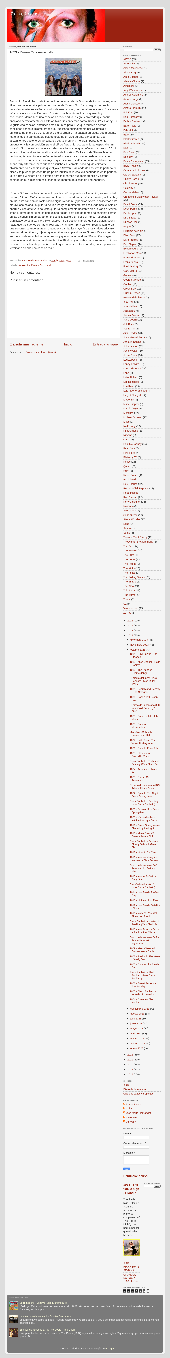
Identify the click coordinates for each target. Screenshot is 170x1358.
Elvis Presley (130, 239)
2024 (130, 630)
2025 (130, 625)
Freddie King (130, 266)
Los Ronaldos (131, 381)
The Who (128, 586)
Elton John (129, 235)
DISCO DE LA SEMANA (131, 1269)
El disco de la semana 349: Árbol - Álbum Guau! (145, 787)
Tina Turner (129, 594)
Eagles (127, 226)
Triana (126, 599)
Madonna (128, 399)
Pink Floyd (129, 452)
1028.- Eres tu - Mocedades (138, 726)
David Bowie (130, 204)
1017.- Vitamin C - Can (143, 852)
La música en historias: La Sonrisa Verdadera (45, 1316)
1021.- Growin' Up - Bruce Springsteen (144, 811)
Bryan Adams (130, 165)
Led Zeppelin (130, 359)
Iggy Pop (128, 301)
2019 (130, 1069)
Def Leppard (130, 213)
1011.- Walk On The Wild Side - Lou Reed (144, 915)
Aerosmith (24, 265)
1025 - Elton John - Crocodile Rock (140, 755)
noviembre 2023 (139, 644)
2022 (130, 1054)
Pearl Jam (129, 448)
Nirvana (127, 435)
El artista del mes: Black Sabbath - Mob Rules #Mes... (143, 681)
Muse (126, 421)
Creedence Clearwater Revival (140, 196)
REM (126, 470)
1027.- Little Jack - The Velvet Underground (143, 742)
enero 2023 (137, 1048)
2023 (130, 635)
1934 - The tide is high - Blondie (131, 1189)
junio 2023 (136, 1023)
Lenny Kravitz (131, 364)
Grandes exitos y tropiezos (138, 1093)
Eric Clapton (130, 244)
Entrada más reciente (26, 344)
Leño (126, 373)
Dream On (37, 265)
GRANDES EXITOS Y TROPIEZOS (130, 1277)
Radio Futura (130, 475)
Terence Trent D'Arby (135, 537)
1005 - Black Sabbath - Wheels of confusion (143, 993)
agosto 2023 (137, 1013)
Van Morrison (130, 608)
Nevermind (132, 1117)
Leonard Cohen (132, 368)
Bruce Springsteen (133, 161)
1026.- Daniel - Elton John (144, 748)
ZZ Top (127, 612)
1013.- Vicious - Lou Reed (144, 900)
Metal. (47, 265)
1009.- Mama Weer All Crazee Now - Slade (142, 950)
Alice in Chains (131, 81)
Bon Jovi (128, 156)
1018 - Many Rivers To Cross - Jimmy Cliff (142, 835)
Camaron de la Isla (134, 170)
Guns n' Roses (131, 293)
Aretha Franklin (132, 107)
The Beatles (130, 550)
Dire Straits (129, 217)
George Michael (132, 279)
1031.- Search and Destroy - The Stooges (145, 691)
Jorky (129, 1108)
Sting (126, 523)
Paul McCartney (132, 444)
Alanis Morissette (133, 68)
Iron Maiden (130, 306)
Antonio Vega (130, 99)
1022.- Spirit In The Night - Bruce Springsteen (145, 795)
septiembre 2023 (140, 1008)
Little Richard (130, 377)
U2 (125, 603)
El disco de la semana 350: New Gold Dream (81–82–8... (145, 708)
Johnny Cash (130, 350)
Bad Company (131, 116)
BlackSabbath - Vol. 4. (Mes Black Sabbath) (142, 886)
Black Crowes (131, 139)
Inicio (68, 344)
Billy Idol (128, 130)
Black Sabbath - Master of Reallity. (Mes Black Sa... (145, 923)
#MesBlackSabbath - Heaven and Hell (141, 734)
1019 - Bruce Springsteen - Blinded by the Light (145, 827)
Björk (126, 134)
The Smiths (129, 581)
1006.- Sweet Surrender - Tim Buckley (144, 985)
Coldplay (128, 187)
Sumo (126, 532)
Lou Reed (128, 386)
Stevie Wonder (131, 519)
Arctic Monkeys (132, 103)
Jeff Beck (128, 324)
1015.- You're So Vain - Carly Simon (143, 878)
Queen (127, 466)
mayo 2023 (137, 1028)
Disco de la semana (134, 1089)
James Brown (131, 315)
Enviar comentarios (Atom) (41, 352)
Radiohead (129, 479)
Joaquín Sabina (132, 341)
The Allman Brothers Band (138, 541)
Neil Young (129, 426)
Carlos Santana (132, 174)
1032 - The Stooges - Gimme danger (142, 671)
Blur (125, 147)
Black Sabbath (131, 143)
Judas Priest (130, 355)
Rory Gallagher (131, 501)
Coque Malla (130, 192)
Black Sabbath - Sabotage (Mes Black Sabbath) (144, 803)
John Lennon (130, 346)
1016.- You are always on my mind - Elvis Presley (144, 859)
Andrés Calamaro (133, 94)
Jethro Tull (129, 328)
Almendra (128, 85)
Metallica (128, 412)
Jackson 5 (129, 310)
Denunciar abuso (135, 1176)
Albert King (129, 72)
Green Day (129, 288)
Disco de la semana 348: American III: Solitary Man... (144, 868)
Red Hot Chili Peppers (136, 488)
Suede (127, 528)
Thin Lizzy (129, 590)
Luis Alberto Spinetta (135, 390)
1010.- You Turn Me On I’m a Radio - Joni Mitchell (145, 931)
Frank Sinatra (131, 257)
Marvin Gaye (130, 408)
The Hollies (129, 563)
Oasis (126, 439)
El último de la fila (133, 230)
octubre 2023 (138, 649)
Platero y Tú (130, 457)
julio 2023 (136, 1018)
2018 (130, 1074)
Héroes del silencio (134, 297)
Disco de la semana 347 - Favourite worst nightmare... (144, 940)
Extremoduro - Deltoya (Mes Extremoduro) (44, 1302)
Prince (127, 461)
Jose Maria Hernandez (138, 1112)
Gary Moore (130, 270)
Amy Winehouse (132, 90)
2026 (130, 620)
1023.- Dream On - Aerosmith (140, 779)
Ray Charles (130, 483)
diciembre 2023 (139, 639)
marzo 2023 (137, 1038)
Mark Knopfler (131, 404)
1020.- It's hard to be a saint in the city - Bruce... (144, 819)
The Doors (129, 559)
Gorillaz (127, 284)
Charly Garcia (131, 179)
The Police (129, 572)
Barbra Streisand (132, 121)
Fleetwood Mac (132, 253)
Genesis (128, 275)
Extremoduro (130, 248)
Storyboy (131, 1121)
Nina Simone (130, 430)
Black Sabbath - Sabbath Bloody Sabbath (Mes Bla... (144, 844)
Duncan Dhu (130, 222)
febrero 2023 (137, 1043)
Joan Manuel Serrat (134, 337)
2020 (130, 1064)
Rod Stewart (130, 497)
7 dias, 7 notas (24, 13)
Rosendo (128, 506)
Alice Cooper (130, 76)
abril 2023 (136, 1033)
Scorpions (129, 510)
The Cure (128, 554)
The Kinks (129, 568)
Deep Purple (130, 208)
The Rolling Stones (134, 577)
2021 (130, 1059)
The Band (128, 546)
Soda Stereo (130, 515)
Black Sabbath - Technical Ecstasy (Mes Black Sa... (145, 763)
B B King (128, 112)
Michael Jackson (132, 417)
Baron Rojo (129, 125)
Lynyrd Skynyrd (132, 395)
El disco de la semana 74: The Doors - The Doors (47, 1329)
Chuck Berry (130, 183)
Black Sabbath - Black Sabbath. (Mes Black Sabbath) (142, 975)
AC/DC (127, 59)
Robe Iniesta (130, 492)
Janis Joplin (130, 319)
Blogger (109, 1348)
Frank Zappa (130, 262)
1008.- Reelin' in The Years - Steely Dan (145, 958)
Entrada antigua (105, 344)
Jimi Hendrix (130, 333)
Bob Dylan (129, 152)
